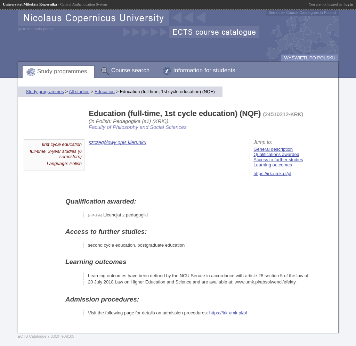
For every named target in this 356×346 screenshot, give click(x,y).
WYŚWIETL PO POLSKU (309, 57)
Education (105, 91)
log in (349, 4)
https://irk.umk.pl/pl (272, 173)
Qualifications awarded (276, 154)
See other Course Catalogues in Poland (302, 12)
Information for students (204, 70)
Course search (130, 70)
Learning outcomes (272, 164)
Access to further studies (278, 159)
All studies (79, 91)
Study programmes (62, 71)
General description (273, 149)
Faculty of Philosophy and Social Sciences (138, 127)
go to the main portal (35, 29)
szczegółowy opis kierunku (117, 142)
